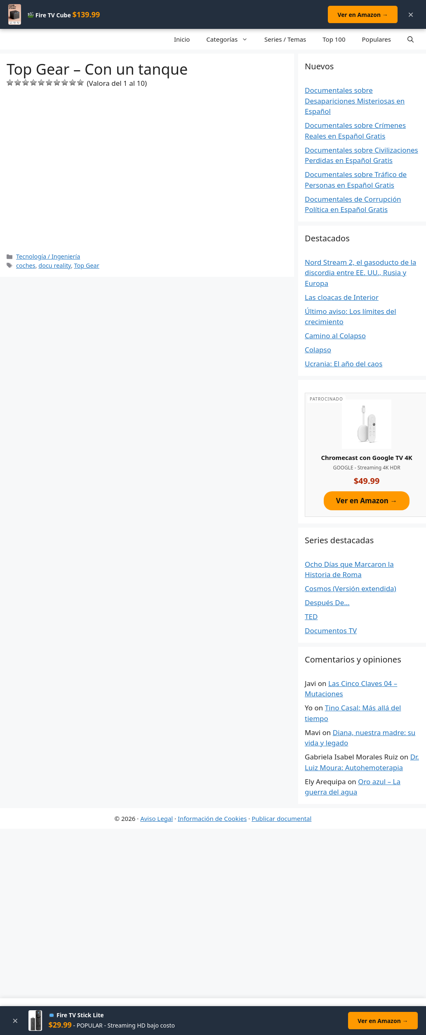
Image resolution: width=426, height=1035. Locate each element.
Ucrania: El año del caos (343, 363)
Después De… (327, 602)
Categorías (231, 39)
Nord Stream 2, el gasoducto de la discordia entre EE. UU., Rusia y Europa (360, 272)
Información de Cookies (212, 818)
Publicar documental (281, 818)
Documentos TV (331, 630)
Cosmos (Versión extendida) (350, 588)
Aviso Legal (156, 818)
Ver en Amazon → (362, 15)
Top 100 (333, 39)
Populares (376, 39)
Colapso (318, 349)
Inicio (182, 39)
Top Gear (86, 265)
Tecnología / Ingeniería (48, 256)
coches (25, 265)
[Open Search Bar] (410, 39)
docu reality (54, 265)
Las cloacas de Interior (342, 297)
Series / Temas (285, 39)
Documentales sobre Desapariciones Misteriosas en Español (355, 100)
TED (311, 616)
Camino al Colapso (335, 335)
